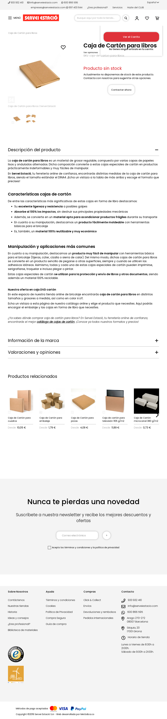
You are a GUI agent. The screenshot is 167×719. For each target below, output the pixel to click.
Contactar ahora (121, 89)
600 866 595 (69, 2)
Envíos (87, 606)
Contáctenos (16, 600)
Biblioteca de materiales (23, 630)
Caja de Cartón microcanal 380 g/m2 (146, 419)
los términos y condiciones (75, 547)
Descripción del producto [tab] (34, 150)
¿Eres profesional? (97, 7)
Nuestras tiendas (18, 606)
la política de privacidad (106, 547)
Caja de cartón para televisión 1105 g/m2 (113, 419)
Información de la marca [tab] (33, 340)
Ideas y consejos (18, 618)
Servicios (117, 7)
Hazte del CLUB (135, 7)
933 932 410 (16, 2)
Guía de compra (56, 624)
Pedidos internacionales (98, 618)
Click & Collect (92, 600)
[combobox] (97, 18)
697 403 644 (74, 7)
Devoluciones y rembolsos (100, 612)
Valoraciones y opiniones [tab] (34, 352)
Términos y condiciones (60, 600)
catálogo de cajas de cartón (56, 322)
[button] (153, 2)
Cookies (51, 606)
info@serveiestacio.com (42, 2)
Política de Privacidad (59, 612)
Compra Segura (56, 618)
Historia (12, 612)
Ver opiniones (91, 52)
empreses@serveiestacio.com (48, 7)
